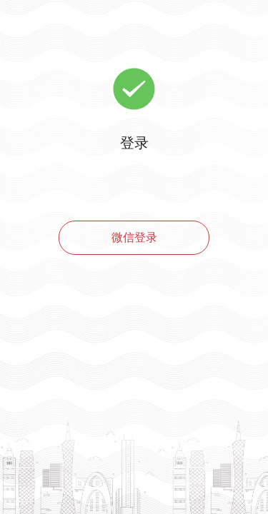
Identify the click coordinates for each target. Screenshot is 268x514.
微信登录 (134, 237)
